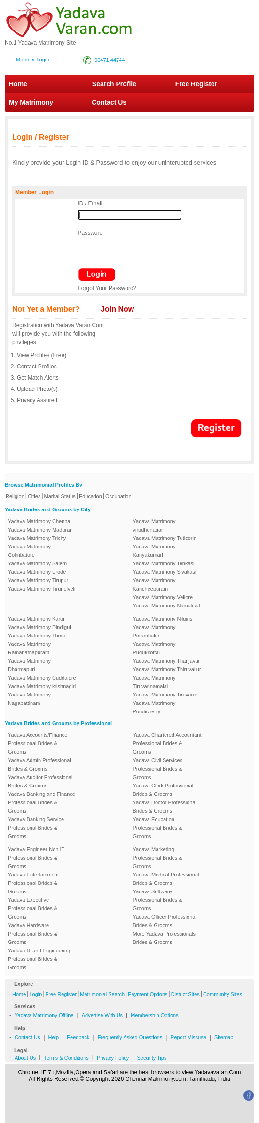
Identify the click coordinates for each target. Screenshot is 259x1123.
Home (18, 84)
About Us (25, 1058)
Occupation (118, 496)
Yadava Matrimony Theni (36, 635)
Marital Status (60, 496)
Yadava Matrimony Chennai (39, 521)
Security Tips (151, 1058)
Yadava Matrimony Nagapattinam (29, 699)
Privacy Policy (113, 1058)
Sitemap (223, 1037)
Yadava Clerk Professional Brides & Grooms (163, 790)
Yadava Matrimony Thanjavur (166, 661)
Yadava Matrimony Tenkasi (164, 563)
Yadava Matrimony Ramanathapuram (29, 648)
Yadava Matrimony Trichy (37, 538)
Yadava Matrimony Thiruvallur (167, 669)
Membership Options (155, 1015)
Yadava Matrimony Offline (44, 1015)
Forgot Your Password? (107, 288)
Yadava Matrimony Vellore (163, 597)
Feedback (78, 1037)
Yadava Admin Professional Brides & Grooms (39, 764)
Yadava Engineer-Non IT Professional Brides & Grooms (36, 857)
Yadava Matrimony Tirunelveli (41, 588)
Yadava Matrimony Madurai (39, 529)
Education (90, 496)
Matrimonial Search (102, 994)
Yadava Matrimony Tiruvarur (165, 694)
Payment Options (147, 994)
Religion (15, 496)
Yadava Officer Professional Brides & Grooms (164, 921)
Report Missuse (188, 1037)
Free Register (196, 84)
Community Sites (222, 994)
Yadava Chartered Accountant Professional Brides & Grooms (167, 743)
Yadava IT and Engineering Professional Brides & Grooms (39, 959)
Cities (34, 496)
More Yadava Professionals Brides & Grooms (164, 938)
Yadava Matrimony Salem (37, 563)
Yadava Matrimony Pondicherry (154, 707)
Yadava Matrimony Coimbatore (29, 551)
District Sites (185, 994)
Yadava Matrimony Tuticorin (165, 538)
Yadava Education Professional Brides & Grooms (157, 827)
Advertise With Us (102, 1015)
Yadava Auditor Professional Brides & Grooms (40, 781)
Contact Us (104, 102)
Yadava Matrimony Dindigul (39, 627)
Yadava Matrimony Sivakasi (164, 572)
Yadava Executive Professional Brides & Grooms (32, 908)
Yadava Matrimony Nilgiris (163, 618)
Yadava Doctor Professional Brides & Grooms (165, 807)
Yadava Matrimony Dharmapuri (29, 665)
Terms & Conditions (66, 1058)
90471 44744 (109, 60)
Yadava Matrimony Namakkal (166, 605)
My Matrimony (31, 102)
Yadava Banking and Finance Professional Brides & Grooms (41, 802)
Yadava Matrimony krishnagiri (42, 686)
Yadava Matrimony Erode (37, 572)
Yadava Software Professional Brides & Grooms (157, 900)
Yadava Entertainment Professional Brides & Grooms (33, 883)
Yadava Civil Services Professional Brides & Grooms (158, 768)
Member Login (32, 59)
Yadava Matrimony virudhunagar (154, 525)
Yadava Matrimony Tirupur (38, 580)
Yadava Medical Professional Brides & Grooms (166, 879)
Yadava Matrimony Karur (36, 618)
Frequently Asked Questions (130, 1037)
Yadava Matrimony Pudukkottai (154, 648)
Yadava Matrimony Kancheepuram (154, 584)
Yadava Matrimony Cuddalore (42, 678)
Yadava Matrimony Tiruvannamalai (154, 682)
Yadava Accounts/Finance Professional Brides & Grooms (37, 743)
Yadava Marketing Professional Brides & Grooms (157, 857)
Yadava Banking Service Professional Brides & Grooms (36, 827)
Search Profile (114, 84)
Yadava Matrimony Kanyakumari (154, 551)
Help (53, 1037)
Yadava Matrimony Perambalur (154, 631)
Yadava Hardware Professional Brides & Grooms (32, 933)
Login (35, 994)
